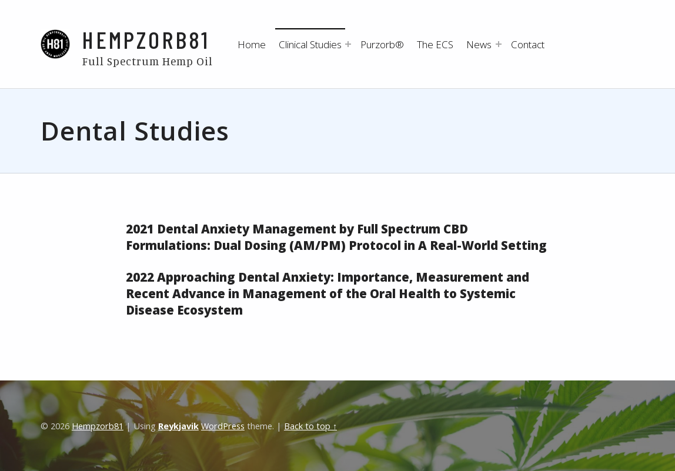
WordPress (223, 426)
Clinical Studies (310, 44)
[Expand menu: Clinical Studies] (348, 44)
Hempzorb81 (146, 39)
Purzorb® (382, 44)
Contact (527, 44)
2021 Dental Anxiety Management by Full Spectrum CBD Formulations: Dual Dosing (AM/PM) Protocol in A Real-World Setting (336, 237)
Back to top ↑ (310, 426)
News (479, 44)
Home (252, 44)
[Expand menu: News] (499, 44)
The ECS (435, 44)
